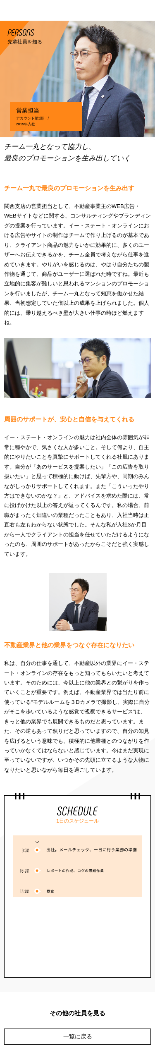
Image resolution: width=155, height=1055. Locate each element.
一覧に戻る (77, 1036)
